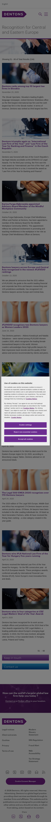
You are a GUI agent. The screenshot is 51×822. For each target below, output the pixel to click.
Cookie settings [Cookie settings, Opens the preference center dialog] (25, 425)
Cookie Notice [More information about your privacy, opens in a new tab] (16, 417)
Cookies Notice (31, 399)
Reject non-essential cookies (25, 432)
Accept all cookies (25, 439)
